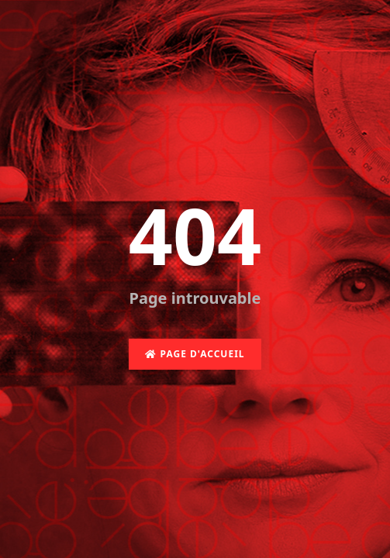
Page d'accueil (194, 353)
